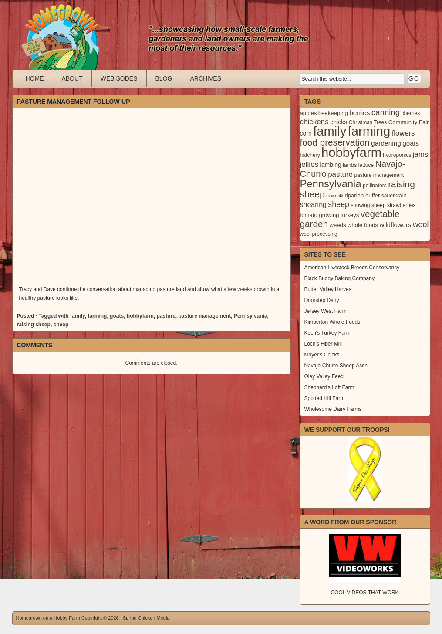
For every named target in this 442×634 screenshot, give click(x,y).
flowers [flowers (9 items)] (403, 133)
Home (35, 78)
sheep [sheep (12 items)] (338, 204)
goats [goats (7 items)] (410, 143)
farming (97, 316)
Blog (163, 78)
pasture (165, 316)
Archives (205, 78)
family (77, 316)
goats (117, 316)
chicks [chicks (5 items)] (338, 122)
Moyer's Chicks (322, 355)
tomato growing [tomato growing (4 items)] (319, 215)
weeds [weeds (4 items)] (337, 225)
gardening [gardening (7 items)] (386, 143)
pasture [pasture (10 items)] (340, 174)
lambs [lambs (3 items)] (350, 165)
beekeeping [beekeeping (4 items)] (333, 113)
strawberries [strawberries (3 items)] (401, 205)
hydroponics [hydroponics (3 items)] (397, 155)
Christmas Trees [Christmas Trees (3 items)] (368, 122)
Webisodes (119, 78)
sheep (61, 325)
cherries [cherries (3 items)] (411, 113)
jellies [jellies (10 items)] (309, 164)
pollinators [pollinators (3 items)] (375, 186)
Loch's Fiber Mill (323, 344)
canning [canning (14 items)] (385, 112)
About (72, 78)
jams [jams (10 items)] (421, 154)
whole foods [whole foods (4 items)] (363, 225)
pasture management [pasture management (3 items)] (379, 175)
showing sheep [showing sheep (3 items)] (368, 205)
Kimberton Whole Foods (332, 322)
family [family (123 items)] (329, 131)
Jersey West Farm (325, 311)
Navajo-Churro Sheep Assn (336, 366)
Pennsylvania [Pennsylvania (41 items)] (330, 184)
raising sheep (34, 325)
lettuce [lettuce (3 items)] (366, 165)
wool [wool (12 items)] (421, 224)
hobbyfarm (140, 316)
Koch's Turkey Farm (327, 333)
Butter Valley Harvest (328, 289)
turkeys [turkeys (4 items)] (350, 215)
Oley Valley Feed (324, 376)
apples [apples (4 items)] (308, 113)
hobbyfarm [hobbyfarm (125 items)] (351, 152)
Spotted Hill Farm (324, 398)
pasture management (205, 316)
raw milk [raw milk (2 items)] (334, 195)
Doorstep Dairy (321, 300)
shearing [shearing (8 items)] (313, 204)
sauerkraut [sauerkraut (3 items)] (393, 196)
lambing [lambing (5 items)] (330, 164)
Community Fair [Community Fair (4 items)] (408, 122)
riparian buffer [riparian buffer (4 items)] (362, 195)
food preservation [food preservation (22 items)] (335, 142)
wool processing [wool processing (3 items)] (318, 234)
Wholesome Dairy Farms (333, 409)
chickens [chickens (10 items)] (314, 122)
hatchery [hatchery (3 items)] (310, 155)
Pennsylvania (250, 316)
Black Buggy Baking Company (339, 278)
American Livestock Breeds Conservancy (352, 267)
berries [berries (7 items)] (359, 112)
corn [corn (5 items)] (306, 133)
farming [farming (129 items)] (369, 131)
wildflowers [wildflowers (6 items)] (395, 224)
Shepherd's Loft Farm (329, 387)
